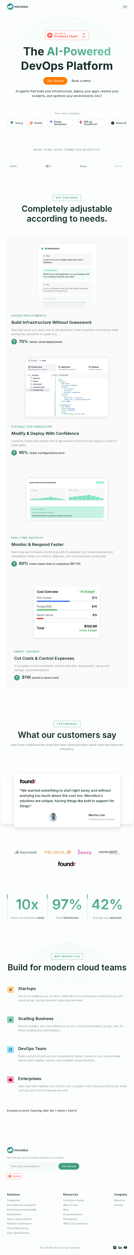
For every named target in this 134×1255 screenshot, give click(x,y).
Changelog (70, 1219)
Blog (66, 1209)
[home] (17, 6)
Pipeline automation (19, 1223)
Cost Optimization (18, 1233)
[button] (125, 7)
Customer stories (73, 1200)
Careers (119, 1205)
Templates (13, 1200)
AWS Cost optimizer (75, 1223)
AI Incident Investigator (21, 1205)
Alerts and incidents (19, 1219)
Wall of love (70, 1205)
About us (119, 1200)
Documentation (72, 1214)
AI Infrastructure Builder (22, 1209)
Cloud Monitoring (17, 1228)
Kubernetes (14, 1214)
